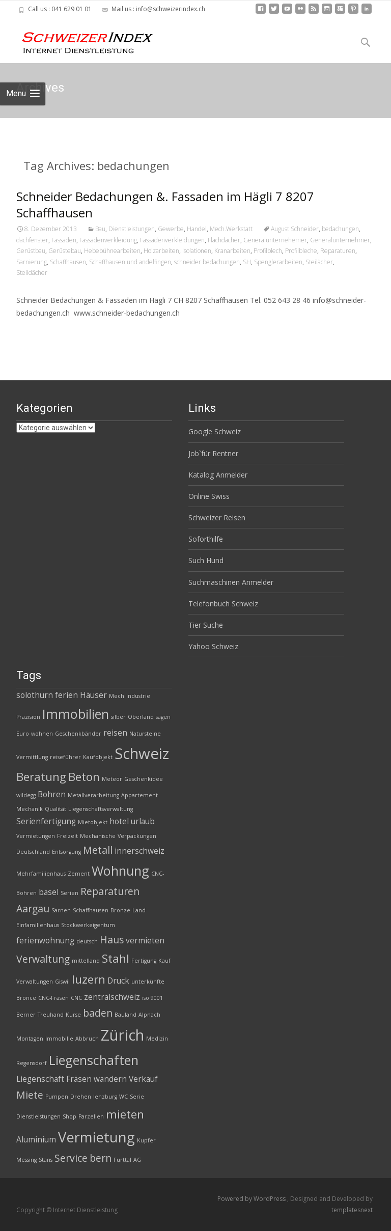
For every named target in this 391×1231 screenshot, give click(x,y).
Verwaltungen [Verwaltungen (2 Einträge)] (34, 981)
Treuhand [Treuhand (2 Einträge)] (51, 1014)
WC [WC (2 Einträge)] (123, 1096)
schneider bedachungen (207, 262)
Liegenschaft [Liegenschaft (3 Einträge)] (40, 1079)
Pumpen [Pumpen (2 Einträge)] (56, 1096)
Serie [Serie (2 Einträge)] (137, 1096)
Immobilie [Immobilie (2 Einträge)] (59, 1038)
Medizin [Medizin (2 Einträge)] (157, 1038)
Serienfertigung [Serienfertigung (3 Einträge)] (46, 821)
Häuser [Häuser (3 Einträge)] (93, 695)
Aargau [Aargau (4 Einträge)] (32, 908)
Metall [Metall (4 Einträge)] (98, 850)
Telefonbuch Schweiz (223, 603)
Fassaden (63, 240)
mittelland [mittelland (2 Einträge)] (86, 960)
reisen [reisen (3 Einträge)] (115, 733)
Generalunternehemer (275, 240)
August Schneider (295, 229)
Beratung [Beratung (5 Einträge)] (41, 777)
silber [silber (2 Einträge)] (118, 716)
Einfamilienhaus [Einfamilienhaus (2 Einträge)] (37, 925)
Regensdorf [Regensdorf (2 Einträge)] (31, 1063)
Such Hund (206, 560)
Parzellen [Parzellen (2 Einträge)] (91, 1116)
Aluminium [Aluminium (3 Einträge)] (36, 1139)
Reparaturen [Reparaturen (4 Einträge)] (109, 891)
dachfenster (32, 240)
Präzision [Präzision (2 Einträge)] (28, 716)
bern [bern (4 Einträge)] (100, 1158)
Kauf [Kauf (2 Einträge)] (164, 960)
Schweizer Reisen (216, 517)
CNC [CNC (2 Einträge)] (76, 997)
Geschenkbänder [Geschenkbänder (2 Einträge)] (78, 733)
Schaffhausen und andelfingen (130, 262)
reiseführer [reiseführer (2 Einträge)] (65, 757)
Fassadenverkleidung (108, 240)
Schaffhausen (68, 262)
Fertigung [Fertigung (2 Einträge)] (143, 960)
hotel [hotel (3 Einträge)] (119, 821)
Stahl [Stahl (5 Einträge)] (115, 958)
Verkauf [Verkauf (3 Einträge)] (143, 1079)
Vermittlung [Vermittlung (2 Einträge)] (32, 757)
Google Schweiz (214, 431)
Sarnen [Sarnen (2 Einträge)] (61, 910)
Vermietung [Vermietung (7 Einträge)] (96, 1137)
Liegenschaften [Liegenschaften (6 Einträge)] (93, 1060)
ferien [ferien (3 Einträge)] (66, 695)
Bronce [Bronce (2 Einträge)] (26, 997)
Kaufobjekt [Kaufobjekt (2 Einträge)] (98, 757)
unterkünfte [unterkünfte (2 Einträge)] (147, 981)
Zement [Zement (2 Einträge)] (79, 873)
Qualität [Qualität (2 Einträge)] (55, 809)
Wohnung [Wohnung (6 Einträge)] (120, 870)
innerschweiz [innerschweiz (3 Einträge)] (139, 851)
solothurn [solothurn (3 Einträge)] (34, 695)
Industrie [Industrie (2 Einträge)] (138, 696)
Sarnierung (31, 262)
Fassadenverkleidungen (172, 240)
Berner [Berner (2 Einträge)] (26, 1014)
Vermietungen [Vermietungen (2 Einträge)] (35, 836)
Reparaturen (337, 250)
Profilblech (268, 250)
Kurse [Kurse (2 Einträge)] (73, 1014)
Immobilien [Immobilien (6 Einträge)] (75, 713)
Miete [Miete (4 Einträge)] (29, 1095)
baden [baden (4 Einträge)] (98, 1013)
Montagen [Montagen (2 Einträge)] (29, 1038)
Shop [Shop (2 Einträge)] (69, 1116)
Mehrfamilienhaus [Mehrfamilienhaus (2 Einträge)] (41, 873)
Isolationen (196, 250)
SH (247, 262)
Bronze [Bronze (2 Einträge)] (120, 910)
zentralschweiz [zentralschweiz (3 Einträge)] (112, 997)
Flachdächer (224, 240)
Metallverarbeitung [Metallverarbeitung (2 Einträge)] (93, 795)
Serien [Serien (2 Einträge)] (69, 893)
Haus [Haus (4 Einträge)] (112, 939)
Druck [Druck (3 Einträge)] (118, 980)
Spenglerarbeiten (278, 262)
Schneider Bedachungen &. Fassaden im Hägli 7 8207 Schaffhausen (165, 204)
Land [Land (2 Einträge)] (139, 910)
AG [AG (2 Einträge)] (137, 1159)
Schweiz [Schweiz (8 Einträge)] (142, 753)
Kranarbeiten (232, 250)
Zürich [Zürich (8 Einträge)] (122, 1035)
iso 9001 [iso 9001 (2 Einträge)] (152, 997)
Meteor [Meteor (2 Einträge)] (112, 778)
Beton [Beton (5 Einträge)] (84, 777)
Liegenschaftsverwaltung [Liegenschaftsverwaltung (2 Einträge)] (100, 809)
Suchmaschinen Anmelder (230, 582)
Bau (100, 229)
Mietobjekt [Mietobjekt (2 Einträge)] (92, 822)
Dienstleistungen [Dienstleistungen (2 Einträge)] (38, 1116)
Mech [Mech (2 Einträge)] (116, 696)
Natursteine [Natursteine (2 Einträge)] (145, 733)
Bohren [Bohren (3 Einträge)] (52, 794)
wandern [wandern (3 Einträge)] (110, 1079)
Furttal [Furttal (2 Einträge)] (122, 1159)
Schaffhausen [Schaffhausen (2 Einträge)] (90, 910)
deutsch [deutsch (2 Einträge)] (87, 941)
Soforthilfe (205, 539)
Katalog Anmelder (217, 475)
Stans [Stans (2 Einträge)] (45, 1159)
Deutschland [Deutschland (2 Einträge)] (33, 851)
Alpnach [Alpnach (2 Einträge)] (149, 1014)
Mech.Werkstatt (231, 229)
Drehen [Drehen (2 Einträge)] (80, 1096)
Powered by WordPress (252, 1198)
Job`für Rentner (213, 453)
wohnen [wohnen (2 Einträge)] (42, 733)
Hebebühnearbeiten (112, 250)
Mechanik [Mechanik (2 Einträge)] (29, 809)
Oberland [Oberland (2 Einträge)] (141, 716)
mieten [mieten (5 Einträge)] (125, 1114)
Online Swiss (209, 496)
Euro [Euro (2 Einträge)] (22, 733)
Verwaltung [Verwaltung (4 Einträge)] (43, 959)
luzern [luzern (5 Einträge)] (88, 979)
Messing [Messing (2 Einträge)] (26, 1159)
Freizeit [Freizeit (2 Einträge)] (67, 836)
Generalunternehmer (340, 240)
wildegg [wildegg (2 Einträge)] (26, 795)
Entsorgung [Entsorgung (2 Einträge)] (66, 851)
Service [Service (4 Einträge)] (71, 1158)
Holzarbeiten (161, 250)
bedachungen (340, 229)
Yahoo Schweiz (213, 646)
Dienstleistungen (131, 229)
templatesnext (352, 1210)
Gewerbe (171, 229)
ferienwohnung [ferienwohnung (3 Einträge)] (45, 940)
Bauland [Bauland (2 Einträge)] (125, 1014)
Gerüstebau (64, 250)
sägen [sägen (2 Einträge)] (163, 716)
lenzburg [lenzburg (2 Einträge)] (105, 1096)
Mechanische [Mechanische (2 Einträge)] (98, 836)
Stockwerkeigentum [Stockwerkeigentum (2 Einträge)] (88, 925)
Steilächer (319, 262)
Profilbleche (301, 250)
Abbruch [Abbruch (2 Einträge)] (87, 1038)
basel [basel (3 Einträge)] (49, 892)
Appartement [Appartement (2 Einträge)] (139, 795)
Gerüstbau (30, 250)
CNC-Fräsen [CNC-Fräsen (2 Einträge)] (53, 997)
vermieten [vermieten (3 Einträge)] (145, 940)
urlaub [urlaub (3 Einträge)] (143, 821)
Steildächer (31, 272)
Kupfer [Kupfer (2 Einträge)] (146, 1140)
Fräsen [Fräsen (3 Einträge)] (79, 1079)
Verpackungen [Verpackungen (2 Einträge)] (137, 836)
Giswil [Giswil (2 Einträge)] (62, 981)
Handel (197, 229)
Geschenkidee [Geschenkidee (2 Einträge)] (143, 778)
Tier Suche (205, 625)
